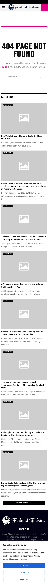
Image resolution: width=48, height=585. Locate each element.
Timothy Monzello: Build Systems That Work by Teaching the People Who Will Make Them (23, 238)
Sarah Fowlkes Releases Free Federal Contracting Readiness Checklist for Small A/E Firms (22, 385)
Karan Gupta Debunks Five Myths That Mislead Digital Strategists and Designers (23, 484)
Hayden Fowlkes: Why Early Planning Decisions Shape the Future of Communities (23, 333)
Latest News (7, 97)
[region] (24, 563)
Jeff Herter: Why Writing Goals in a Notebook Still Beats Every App (22, 286)
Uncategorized (7, 105)
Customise (24, 572)
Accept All (24, 565)
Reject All (24, 579)
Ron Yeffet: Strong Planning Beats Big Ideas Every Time (21, 137)
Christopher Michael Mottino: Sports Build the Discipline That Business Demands (22, 434)
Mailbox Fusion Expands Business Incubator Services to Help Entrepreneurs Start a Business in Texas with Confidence (23, 186)
